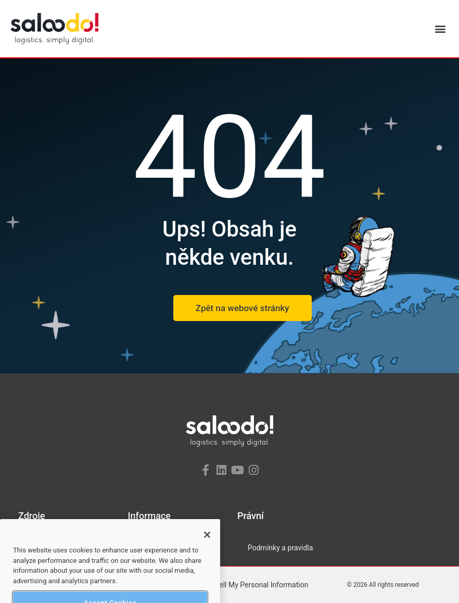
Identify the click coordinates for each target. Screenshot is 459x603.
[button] (440, 29)
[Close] (207, 544)
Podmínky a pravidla (280, 548)
